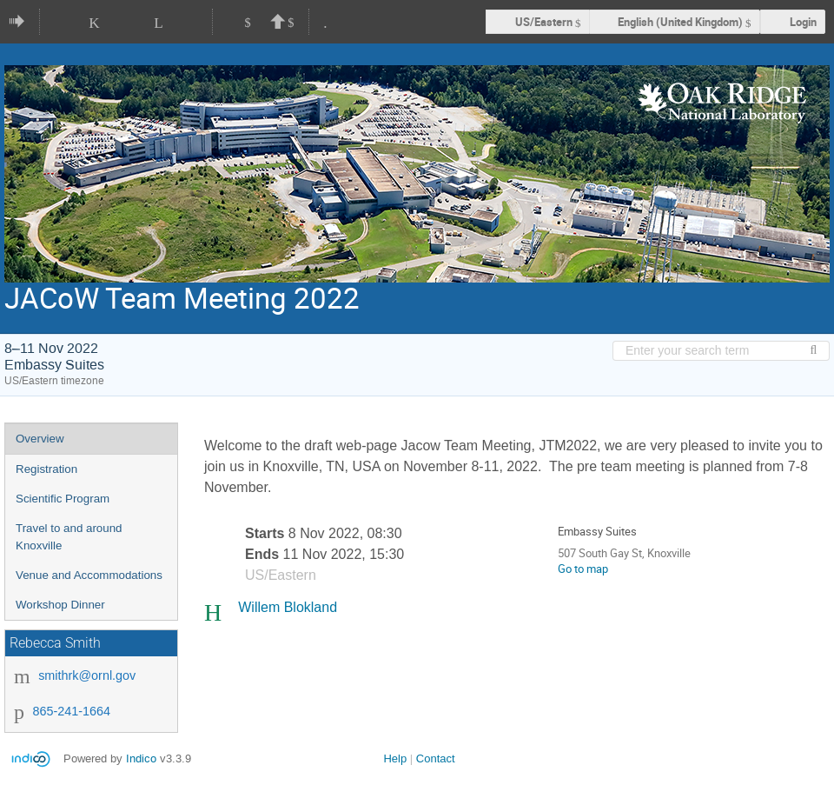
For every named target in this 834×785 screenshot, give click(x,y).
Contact (435, 758)
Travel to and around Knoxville (69, 537)
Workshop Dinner (60, 604)
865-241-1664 (71, 711)
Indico (141, 758)
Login (803, 22)
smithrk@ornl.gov (87, 675)
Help (395, 758)
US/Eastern (544, 22)
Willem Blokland (287, 607)
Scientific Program (62, 498)
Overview (40, 438)
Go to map (583, 568)
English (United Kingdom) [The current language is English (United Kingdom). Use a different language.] (680, 22)
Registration (46, 469)
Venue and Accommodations (89, 575)
